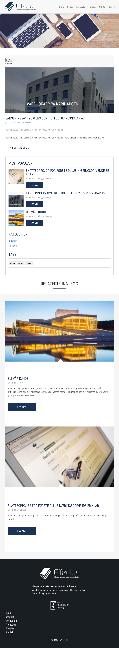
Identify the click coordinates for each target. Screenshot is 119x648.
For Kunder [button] (80, 6)
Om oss (70, 6)
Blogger (13, 241)
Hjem (61, 6)
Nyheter (102, 6)
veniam (28, 262)
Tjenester (92, 6)
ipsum (12, 262)
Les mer (35, 185)
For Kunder (12, 620)
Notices (13, 245)
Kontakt (112, 6)
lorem (20, 262)
